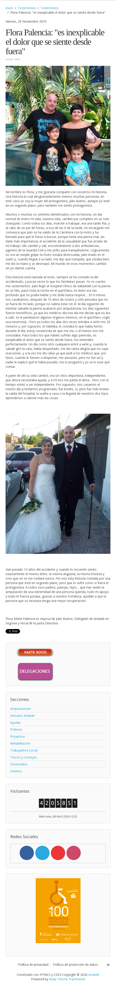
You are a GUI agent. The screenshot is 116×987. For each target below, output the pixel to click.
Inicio (9, 8)
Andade (93, 974)
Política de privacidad (33, 964)
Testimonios (27, 8)
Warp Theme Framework (67, 979)
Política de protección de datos (75, 964)
